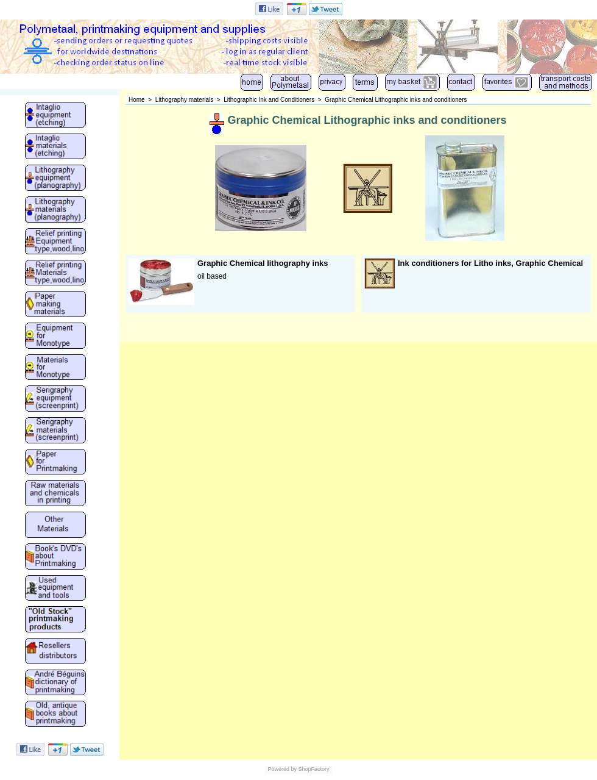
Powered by (282, 769)
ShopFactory (313, 769)
